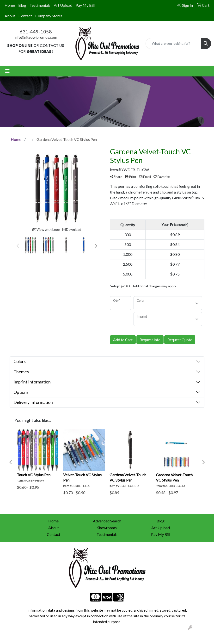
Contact (25, 15)
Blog (22, 5)
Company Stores (48, 15)
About (10, 15)
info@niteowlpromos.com (35, 37)
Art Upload (63, 5)
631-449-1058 (36, 31)
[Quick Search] (173, 43)
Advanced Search (107, 521)
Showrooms (107, 527)
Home (10, 5)
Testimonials (40, 5)
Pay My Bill (85, 5)
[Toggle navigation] (7, 71)
